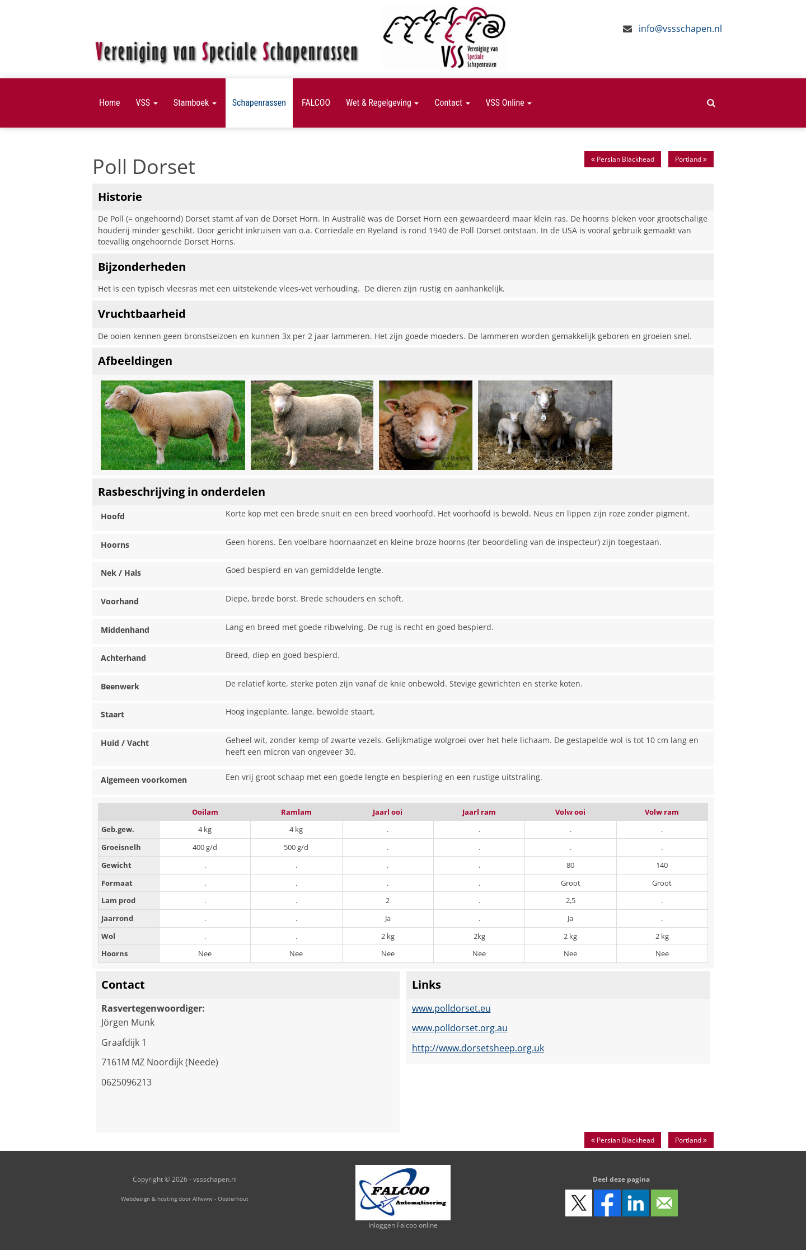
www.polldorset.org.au (460, 1028)
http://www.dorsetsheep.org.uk (478, 1048)
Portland (691, 159)
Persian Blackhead (622, 159)
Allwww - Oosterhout (221, 1198)
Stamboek (195, 102)
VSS (147, 102)
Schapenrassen (259, 102)
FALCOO (316, 102)
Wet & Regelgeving (382, 102)
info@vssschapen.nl (680, 28)
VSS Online (509, 102)
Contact (452, 102)
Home (109, 102)
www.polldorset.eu (451, 1008)
